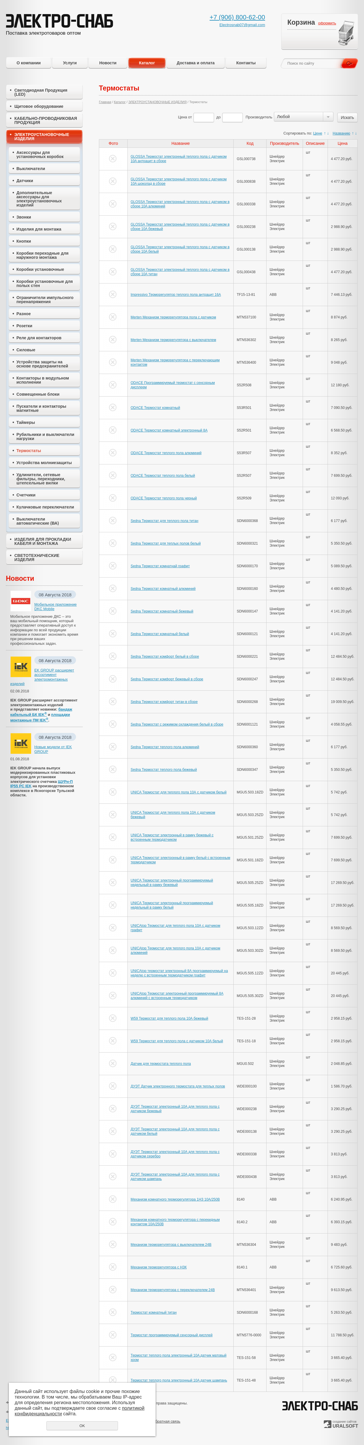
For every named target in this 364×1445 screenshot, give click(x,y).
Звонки (23, 217)
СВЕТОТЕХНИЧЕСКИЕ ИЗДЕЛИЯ (36, 557)
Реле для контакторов (38, 338)
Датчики (24, 181)
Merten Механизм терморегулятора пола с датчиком (173, 317)
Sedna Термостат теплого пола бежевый (164, 770)
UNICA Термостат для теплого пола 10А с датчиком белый (179, 792)
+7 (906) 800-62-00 (237, 17)
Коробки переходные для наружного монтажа (42, 255)
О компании (28, 63)
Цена (182, 117)
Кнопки (23, 241)
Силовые (25, 350)
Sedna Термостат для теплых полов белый (166, 543)
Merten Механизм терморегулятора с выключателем (173, 340)
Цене (317, 133)
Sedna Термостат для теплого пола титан (164, 521)
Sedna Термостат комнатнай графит (160, 566)
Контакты (246, 63)
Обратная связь (166, 1421)
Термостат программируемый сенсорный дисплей (172, 1335)
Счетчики (26, 495)
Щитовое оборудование (38, 106)
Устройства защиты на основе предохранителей (42, 364)
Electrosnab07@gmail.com (242, 25)
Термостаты (28, 451)
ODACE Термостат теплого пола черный (164, 498)
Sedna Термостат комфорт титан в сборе (164, 702)
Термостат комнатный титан (154, 1312)
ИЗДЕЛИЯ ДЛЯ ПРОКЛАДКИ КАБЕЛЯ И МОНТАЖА (42, 541)
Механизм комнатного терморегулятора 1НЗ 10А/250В (175, 1199)
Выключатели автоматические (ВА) (37, 521)
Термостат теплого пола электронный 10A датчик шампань (179, 1380)
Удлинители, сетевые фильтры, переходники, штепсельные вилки (40, 479)
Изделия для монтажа (38, 229)
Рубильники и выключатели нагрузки (45, 436)
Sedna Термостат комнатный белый (160, 634)
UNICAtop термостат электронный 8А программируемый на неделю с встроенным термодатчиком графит (179, 973)
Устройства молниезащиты (44, 463)
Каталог (147, 63)
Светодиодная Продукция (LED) (40, 92)
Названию (341, 133)
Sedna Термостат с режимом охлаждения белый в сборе (177, 724)
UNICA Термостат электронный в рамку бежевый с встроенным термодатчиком (172, 837)
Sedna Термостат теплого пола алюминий (165, 747)
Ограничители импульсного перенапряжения (44, 300)
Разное (23, 314)
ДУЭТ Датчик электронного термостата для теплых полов (178, 1086)
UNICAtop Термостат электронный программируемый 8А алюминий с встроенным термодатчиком (177, 995)
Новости (108, 63)
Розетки (24, 326)
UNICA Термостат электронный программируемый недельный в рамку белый (172, 905)
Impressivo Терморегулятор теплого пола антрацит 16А (176, 295)
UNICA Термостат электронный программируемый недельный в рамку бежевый (172, 882)
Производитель (259, 117)
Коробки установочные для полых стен (44, 283)
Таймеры (25, 422)
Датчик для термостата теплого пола (161, 1064)
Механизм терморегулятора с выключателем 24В (171, 1245)
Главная (105, 102)
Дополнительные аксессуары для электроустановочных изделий (39, 199)
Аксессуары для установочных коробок (39, 154)
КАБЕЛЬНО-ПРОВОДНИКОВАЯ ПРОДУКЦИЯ (45, 120)
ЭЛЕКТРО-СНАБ (320, 1406)
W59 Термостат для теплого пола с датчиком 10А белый (177, 1041)
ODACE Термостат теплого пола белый (163, 476)
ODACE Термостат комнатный (155, 408)
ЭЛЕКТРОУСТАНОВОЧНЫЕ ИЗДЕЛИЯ (41, 136)
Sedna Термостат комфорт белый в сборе (165, 656)
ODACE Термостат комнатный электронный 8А (169, 430)
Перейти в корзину (346, 33)
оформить (327, 23)
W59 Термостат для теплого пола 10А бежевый (169, 1018)
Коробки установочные (40, 269)
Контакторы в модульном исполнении (42, 380)
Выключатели (30, 169)
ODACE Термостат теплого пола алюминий (166, 453)
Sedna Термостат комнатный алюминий (163, 589)
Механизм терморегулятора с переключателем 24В (173, 1290)
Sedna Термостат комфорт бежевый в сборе (167, 679)
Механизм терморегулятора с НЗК (159, 1267)
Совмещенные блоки (38, 394)
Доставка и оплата (196, 63)
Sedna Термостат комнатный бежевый (162, 611)
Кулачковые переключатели (45, 507)
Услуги (70, 63)
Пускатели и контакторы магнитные (41, 408)
